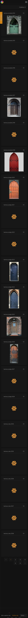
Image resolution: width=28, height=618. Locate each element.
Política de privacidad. (15, 616)
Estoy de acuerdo (23, 616)
